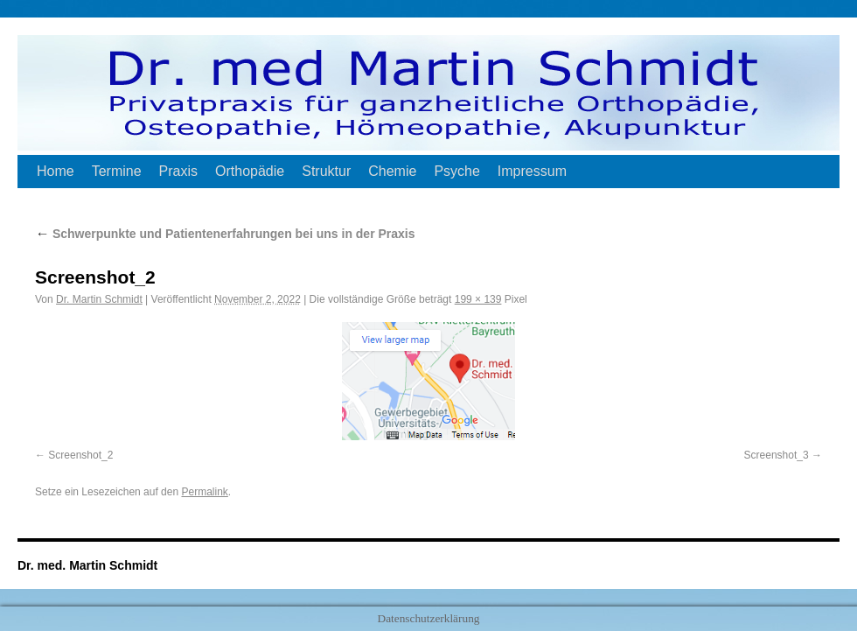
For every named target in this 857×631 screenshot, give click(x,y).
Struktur (326, 171)
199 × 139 (478, 299)
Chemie (392, 171)
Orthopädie (249, 171)
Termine (117, 171)
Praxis (178, 171)
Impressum (532, 171)
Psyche (456, 171)
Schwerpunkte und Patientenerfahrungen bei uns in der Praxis (225, 234)
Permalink (204, 492)
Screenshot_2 (80, 455)
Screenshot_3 (776, 455)
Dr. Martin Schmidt (99, 299)
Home (55, 171)
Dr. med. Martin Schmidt (87, 565)
